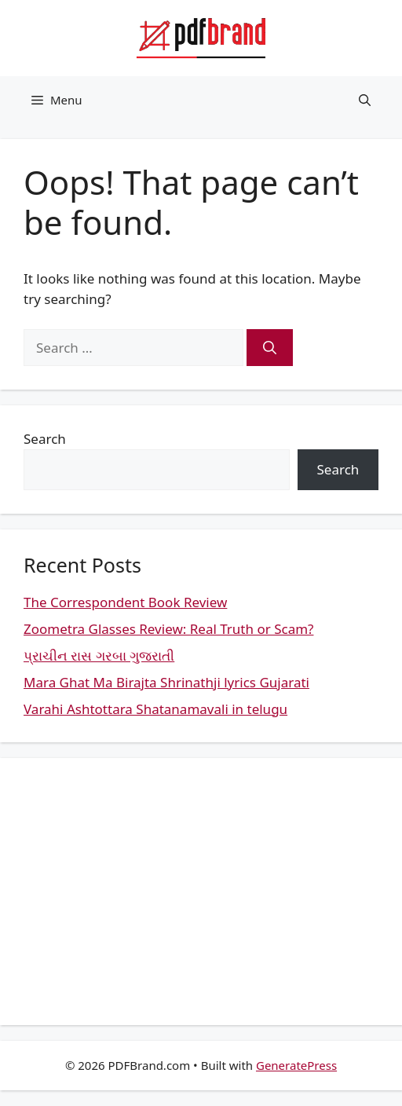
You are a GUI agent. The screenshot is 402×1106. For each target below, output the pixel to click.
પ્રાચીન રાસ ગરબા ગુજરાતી (99, 655)
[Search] (270, 348)
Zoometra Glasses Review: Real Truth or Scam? (168, 629)
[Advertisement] (201, 892)
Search (45, 439)
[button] (364, 99)
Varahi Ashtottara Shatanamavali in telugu (155, 709)
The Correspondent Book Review (125, 602)
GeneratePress (296, 1065)
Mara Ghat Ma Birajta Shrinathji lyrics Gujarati (166, 682)
